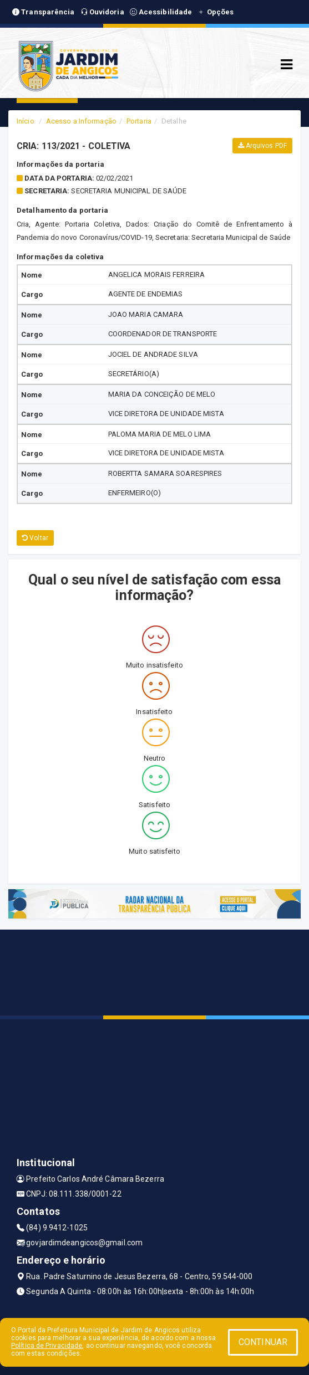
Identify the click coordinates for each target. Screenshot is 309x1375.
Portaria (138, 121)
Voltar (35, 538)
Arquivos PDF (262, 146)
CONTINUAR (263, 1342)
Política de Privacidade (46, 1346)
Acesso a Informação (81, 121)
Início (25, 121)
